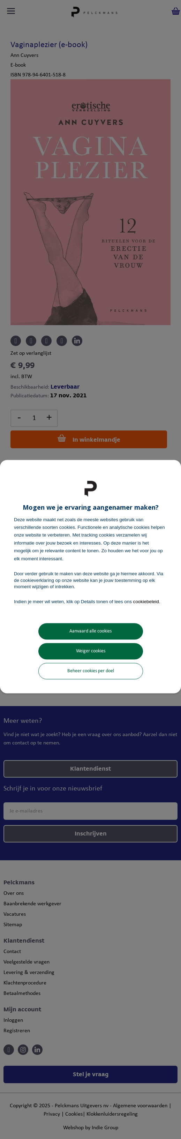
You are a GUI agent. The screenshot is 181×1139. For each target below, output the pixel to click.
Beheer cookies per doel (90, 671)
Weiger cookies (90, 651)
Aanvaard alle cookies (90, 631)
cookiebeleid (146, 601)
